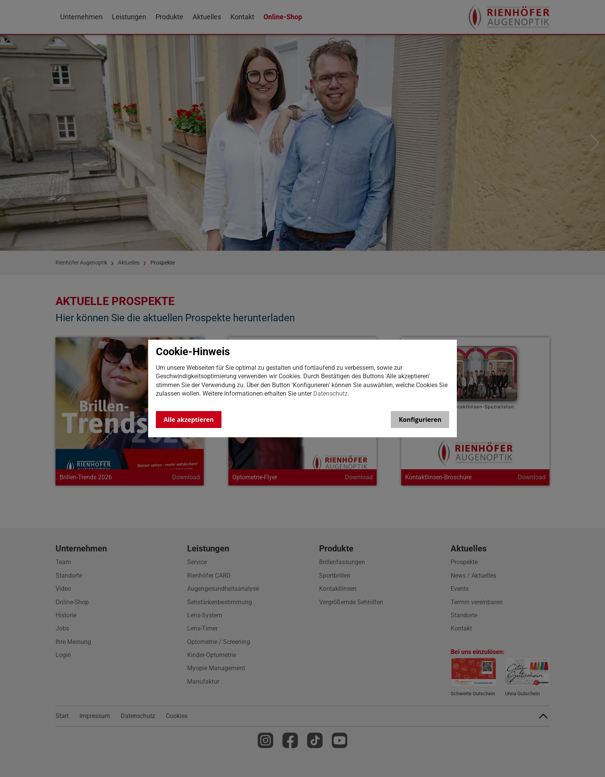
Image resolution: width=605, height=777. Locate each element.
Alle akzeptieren (189, 419)
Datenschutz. (331, 393)
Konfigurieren (420, 419)
